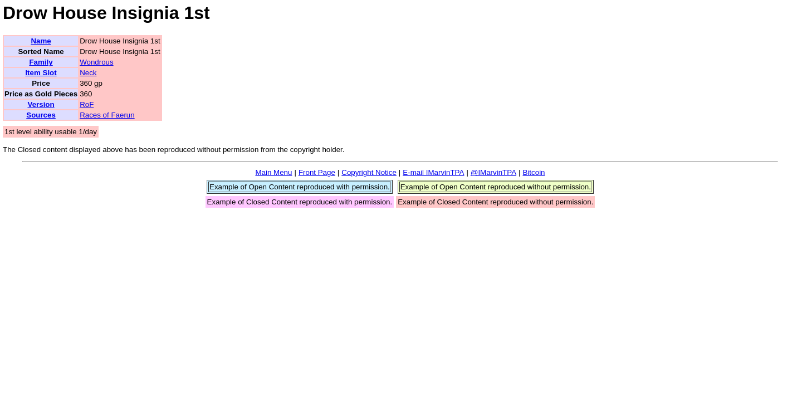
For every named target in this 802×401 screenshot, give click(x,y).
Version (40, 104)
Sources (41, 115)
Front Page (317, 172)
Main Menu (273, 172)
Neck (88, 73)
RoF (87, 104)
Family (40, 62)
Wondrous (97, 62)
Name (41, 41)
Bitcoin (534, 172)
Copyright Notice (369, 172)
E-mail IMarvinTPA (433, 172)
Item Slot (40, 73)
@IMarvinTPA (493, 172)
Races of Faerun (107, 115)
